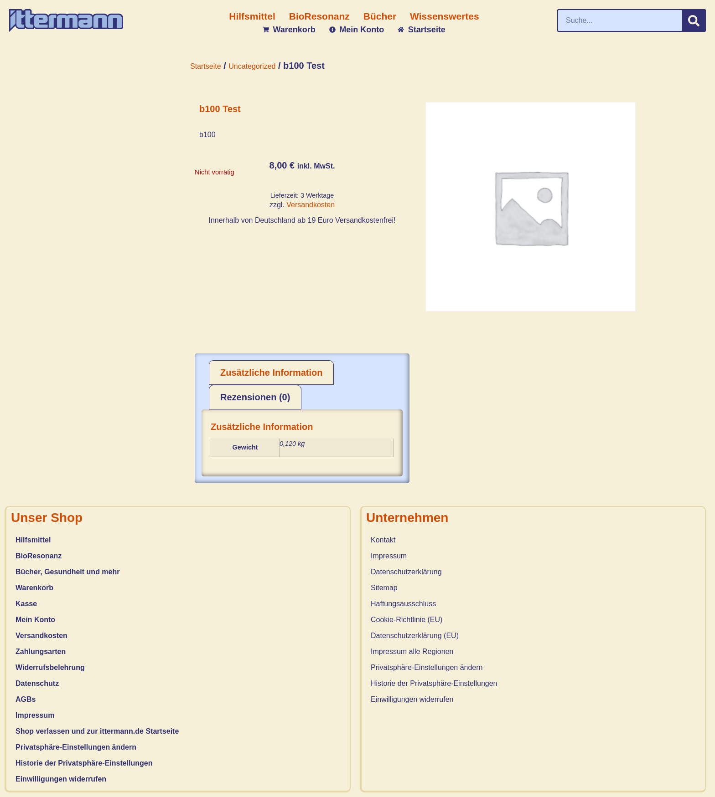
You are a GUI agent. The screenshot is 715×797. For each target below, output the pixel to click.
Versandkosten (310, 205)
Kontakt (383, 540)
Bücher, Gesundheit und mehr (67, 572)
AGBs (26, 699)
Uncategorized (251, 66)
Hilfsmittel (33, 540)
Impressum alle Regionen (412, 651)
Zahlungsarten (41, 651)
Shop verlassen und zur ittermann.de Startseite (97, 731)
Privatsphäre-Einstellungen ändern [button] (76, 747)
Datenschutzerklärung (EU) (415, 635)
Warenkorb (34, 588)
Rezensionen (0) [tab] (255, 397)
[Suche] (693, 20)
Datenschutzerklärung (406, 572)
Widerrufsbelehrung (50, 667)
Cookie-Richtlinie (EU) (406, 619)
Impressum (35, 715)
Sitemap (384, 588)
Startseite (205, 66)
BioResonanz (39, 556)
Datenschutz (37, 683)
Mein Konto (35, 619)
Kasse (26, 604)
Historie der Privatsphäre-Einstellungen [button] (84, 763)
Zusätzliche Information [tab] (271, 373)
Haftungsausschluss (403, 604)
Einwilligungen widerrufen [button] (61, 779)
